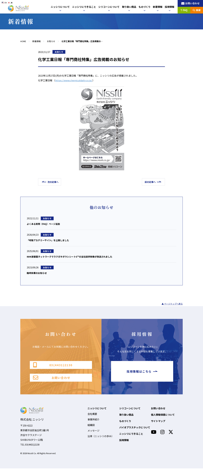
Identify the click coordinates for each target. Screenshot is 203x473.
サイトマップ (158, 425)
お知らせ (51, 41)
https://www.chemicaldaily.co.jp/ (73, 80)
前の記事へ (148, 182)
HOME (23, 41)
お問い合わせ (51, 382)
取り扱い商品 (129, 6)
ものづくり (145, 6)
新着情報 (157, 6)
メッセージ (93, 435)
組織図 (91, 429)
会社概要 (92, 418)
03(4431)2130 (52, 366)
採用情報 (169, 6)
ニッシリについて (60, 6)
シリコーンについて (109, 6)
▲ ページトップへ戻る (172, 305)
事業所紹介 (93, 424)
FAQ (183, 10)
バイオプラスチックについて (134, 432)
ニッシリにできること (84, 6)
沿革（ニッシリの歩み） (101, 440)
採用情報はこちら (142, 374)
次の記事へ (54, 182)
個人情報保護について (163, 419)
